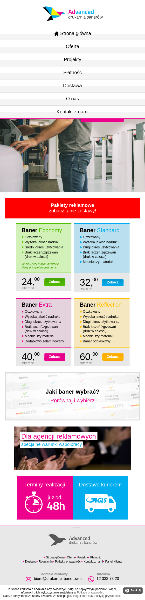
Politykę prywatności (107, 596)
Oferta (72, 46)
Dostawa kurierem (100, 497)
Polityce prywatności (90, 592)
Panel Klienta (113, 561)
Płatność (72, 72)
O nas (72, 98)
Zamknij (133, 591)
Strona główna (72, 33)
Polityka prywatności (68, 561)
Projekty (72, 59)
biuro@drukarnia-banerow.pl (58, 579)
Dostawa (72, 85)
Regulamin (46, 561)
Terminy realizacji (44, 497)
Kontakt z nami (72, 111)
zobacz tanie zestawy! (72, 207)
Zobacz (54, 282)
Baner (42, 230)
